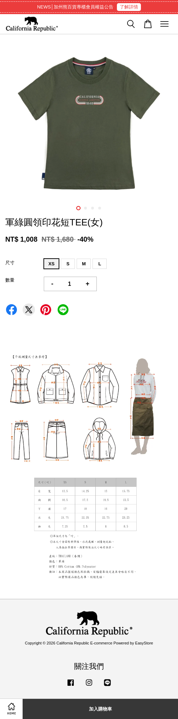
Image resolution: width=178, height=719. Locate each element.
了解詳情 (129, 7)
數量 (9, 280)
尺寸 (9, 262)
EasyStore (144, 643)
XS (51, 263)
